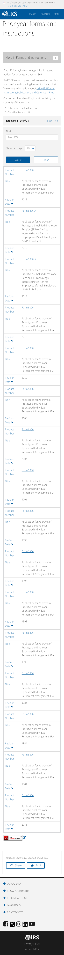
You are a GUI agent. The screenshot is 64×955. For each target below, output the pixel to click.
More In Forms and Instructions (32, 57)
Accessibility (32, 949)
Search (33, 14)
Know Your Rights (18, 891)
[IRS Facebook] (5, 924)
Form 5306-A (29, 211)
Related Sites (15, 912)
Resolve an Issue (17, 898)
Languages (13, 905)
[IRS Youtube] (32, 924)
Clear (46, 160)
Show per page (14, 148)
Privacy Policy (32, 944)
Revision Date (9, 250)
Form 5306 (28, 170)
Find (8, 131)
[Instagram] (18, 924)
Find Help (52, 121)
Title (7, 181)
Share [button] (18, 865)
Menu (57, 14)
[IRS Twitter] (12, 925)
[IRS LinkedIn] (25, 925)
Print (38, 865)
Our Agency (14, 884)
